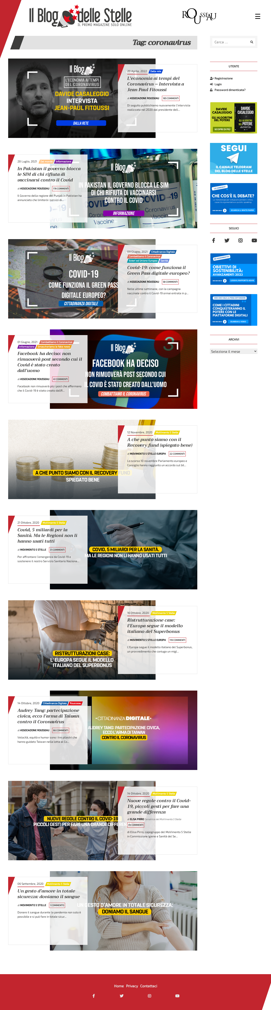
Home (119, 986)
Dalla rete (155, 71)
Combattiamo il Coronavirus (144, 256)
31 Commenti (57, 549)
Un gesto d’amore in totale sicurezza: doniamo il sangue (48, 894)
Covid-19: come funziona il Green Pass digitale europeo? (158, 270)
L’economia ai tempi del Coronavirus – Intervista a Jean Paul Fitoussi (155, 84)
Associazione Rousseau (145, 98)
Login (216, 84)
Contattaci (148, 986)
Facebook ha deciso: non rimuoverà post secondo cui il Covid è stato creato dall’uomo (49, 362)
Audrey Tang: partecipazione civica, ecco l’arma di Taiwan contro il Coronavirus (48, 716)
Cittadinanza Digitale (163, 251)
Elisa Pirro (137, 819)
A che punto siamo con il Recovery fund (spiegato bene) (159, 442)
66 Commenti (60, 730)
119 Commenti (177, 640)
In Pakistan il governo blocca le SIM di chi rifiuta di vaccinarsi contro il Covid (49, 174)
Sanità (164, 260)
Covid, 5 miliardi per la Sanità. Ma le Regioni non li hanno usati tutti (47, 535)
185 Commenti (171, 98)
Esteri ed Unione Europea (143, 260)
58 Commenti (170, 281)
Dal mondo (46, 161)
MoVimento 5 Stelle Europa (148, 453)
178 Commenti (61, 188)
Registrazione (221, 78)
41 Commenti (60, 379)
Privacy (132, 986)
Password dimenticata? (227, 90)
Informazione (63, 161)
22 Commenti (177, 453)
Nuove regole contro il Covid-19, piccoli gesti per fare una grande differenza (159, 806)
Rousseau (75, 703)
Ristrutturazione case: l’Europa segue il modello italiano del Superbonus (155, 626)
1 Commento (57, 905)
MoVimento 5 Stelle (167, 432)
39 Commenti (135, 825)
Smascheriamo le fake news (54, 346)
